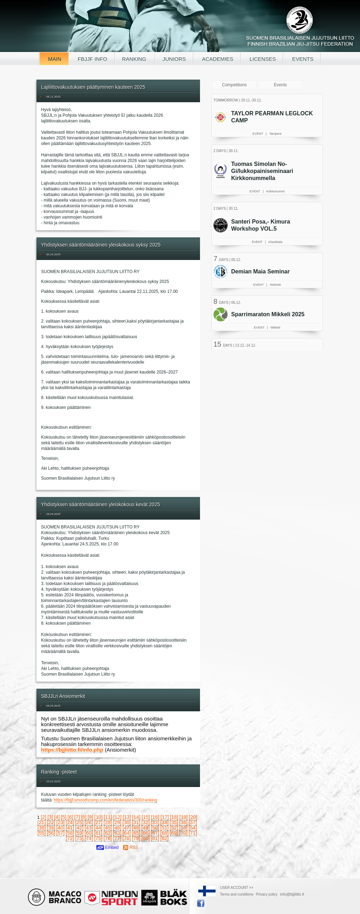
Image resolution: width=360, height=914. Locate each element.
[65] (136, 833)
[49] (145, 828)
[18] (174, 817)
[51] (164, 828)
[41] (70, 828)
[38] (42, 828)
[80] (145, 838)
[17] (164, 817)
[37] (193, 822)
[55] (42, 833)
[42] (79, 828)
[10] (99, 817)
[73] (79, 838)
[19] (183, 817)
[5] (64, 817)
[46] (117, 828)
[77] (117, 838)
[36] (183, 822)
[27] (98, 822)
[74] (89, 838)
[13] (127, 817)
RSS (130, 847)
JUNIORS (174, 59)
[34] (164, 822)
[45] (108, 828)
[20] (193, 817)
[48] (136, 828)
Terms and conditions (237, 894)
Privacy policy (267, 894)
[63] (117, 833)
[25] (79, 822)
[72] (70, 838)
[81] (155, 838)
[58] (70, 833)
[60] (89, 833)
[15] (146, 817)
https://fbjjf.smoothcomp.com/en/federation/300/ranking (105, 800)
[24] (70, 822)
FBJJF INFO (91, 59)
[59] (79, 833)
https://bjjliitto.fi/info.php (72, 750)
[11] (108, 817)
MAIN (54, 59)
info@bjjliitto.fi (292, 894)
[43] (89, 828)
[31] (136, 822)
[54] (193, 828)
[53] (183, 828)
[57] (60, 833)
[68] (164, 833)
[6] (70, 817)
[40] (60, 828)
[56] (51, 833)
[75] (98, 838)
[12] (117, 817)
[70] (183, 833)
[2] (43, 817)
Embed (107, 847)
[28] (108, 822)
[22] (51, 822)
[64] (126, 833)
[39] (51, 828)
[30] (126, 822)
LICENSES (262, 59)
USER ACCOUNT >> (236, 888)
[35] (174, 822)
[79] (136, 838)
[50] (155, 828)
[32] (145, 822)
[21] (42, 822)
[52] (174, 828)
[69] (174, 833)
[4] (57, 817)
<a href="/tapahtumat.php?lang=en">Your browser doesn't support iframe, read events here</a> (268, 221)
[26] (89, 822)
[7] (77, 817)
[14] (136, 817)
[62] (108, 833)
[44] (98, 828)
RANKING (135, 59)
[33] (155, 822)
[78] (126, 838)
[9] (90, 817)
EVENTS (302, 59)
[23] (60, 822)
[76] (108, 838)
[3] (50, 817)
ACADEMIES (217, 59)
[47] (126, 828)
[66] (145, 833)
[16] (155, 817)
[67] (155, 833)
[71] (193, 833)
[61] (98, 833)
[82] (164, 838)
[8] (84, 817)
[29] (117, 822)
